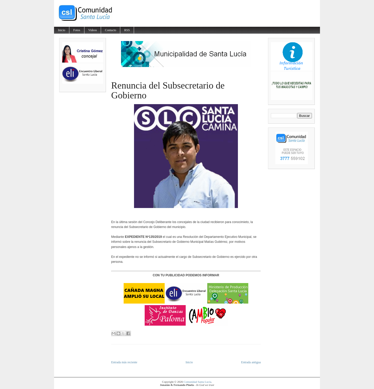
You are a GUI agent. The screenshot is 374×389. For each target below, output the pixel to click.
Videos (92, 30)
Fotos (76, 30)
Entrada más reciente (124, 362)
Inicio (61, 30)
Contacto (110, 30)
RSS (127, 30)
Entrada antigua (251, 362)
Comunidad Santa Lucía (197, 381)
